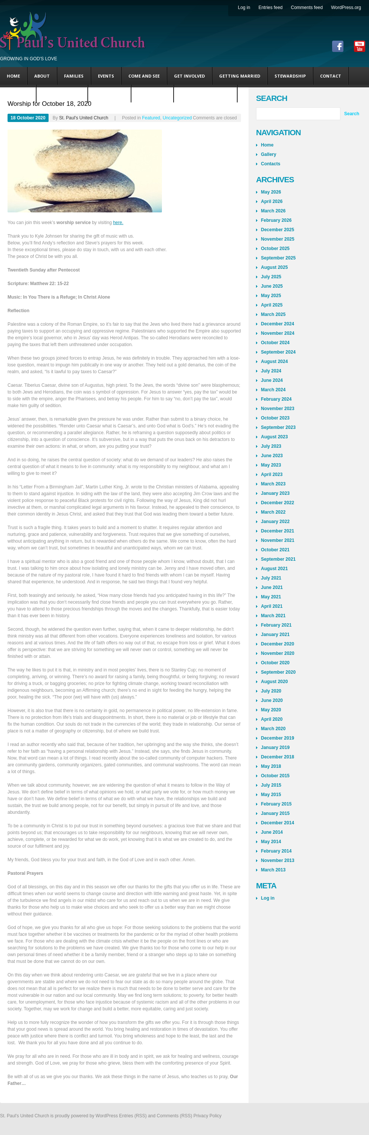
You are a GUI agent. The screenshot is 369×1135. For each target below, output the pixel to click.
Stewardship (290, 76)
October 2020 (275, 662)
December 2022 (277, 502)
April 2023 (271, 474)
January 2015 (275, 813)
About (42, 76)
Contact (330, 76)
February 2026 (276, 220)
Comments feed (307, 7)
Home (13, 76)
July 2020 (271, 691)
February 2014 (276, 851)
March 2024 (273, 389)
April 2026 (271, 201)
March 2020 (273, 728)
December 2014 (277, 822)
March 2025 (273, 314)
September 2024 (278, 352)
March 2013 (273, 870)
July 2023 (271, 446)
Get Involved (189, 76)
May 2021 (271, 597)
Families (74, 76)
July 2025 (271, 276)
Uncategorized (62, 93)
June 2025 (272, 286)
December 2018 (277, 757)
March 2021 (273, 615)
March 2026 (273, 211)
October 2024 (275, 342)
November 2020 (277, 653)
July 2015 (271, 785)
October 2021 (275, 549)
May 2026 (271, 192)
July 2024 (271, 371)
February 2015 (276, 804)
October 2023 (275, 418)
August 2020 (274, 681)
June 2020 (272, 700)
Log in (244, 7)
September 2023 (278, 427)
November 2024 (277, 333)
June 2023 (272, 455)
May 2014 (271, 841)
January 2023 (275, 493)
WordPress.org (346, 7)
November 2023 (277, 408)
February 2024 (276, 399)
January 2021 (275, 634)
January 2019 (275, 747)
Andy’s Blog (152, 93)
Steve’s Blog (109, 93)
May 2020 (271, 709)
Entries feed (270, 7)
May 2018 (271, 766)
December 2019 (277, 738)
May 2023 (271, 465)
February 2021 (276, 625)
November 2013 (277, 860)
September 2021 (278, 559)
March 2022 (273, 512)
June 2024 (272, 380)
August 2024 (274, 361)
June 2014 (272, 832)
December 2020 (277, 644)
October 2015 (275, 775)
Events (106, 76)
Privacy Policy (208, 1115)
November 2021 (277, 540)
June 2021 (272, 587)
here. (118, 222)
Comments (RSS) (174, 1115)
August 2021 (274, 568)
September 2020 (278, 672)
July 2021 (271, 578)
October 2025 (275, 248)
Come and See (144, 76)
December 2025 (277, 229)
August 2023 (274, 436)
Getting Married (239, 76)
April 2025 (271, 305)
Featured (18, 93)
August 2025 (274, 267)
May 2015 (271, 794)
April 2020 (271, 719)
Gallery (268, 154)
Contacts (270, 163)
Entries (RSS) (132, 1115)
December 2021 (277, 531)
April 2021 (271, 606)
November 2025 (277, 239)
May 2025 (271, 295)
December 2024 (277, 323)
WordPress (107, 1115)
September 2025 (278, 258)
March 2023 (273, 484)
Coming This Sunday (205, 93)
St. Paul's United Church (83, 118)
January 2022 (275, 521)
